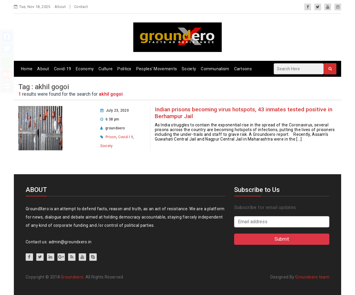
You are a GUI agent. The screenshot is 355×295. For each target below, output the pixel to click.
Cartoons (243, 68)
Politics (124, 68)
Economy (85, 68)
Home (26, 68)
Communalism (215, 68)
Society (189, 68)
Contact (81, 6)
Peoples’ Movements (156, 68)
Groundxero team (312, 277)
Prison (111, 137)
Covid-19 (62, 68)
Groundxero (72, 277)
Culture (105, 68)
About (60, 6)
